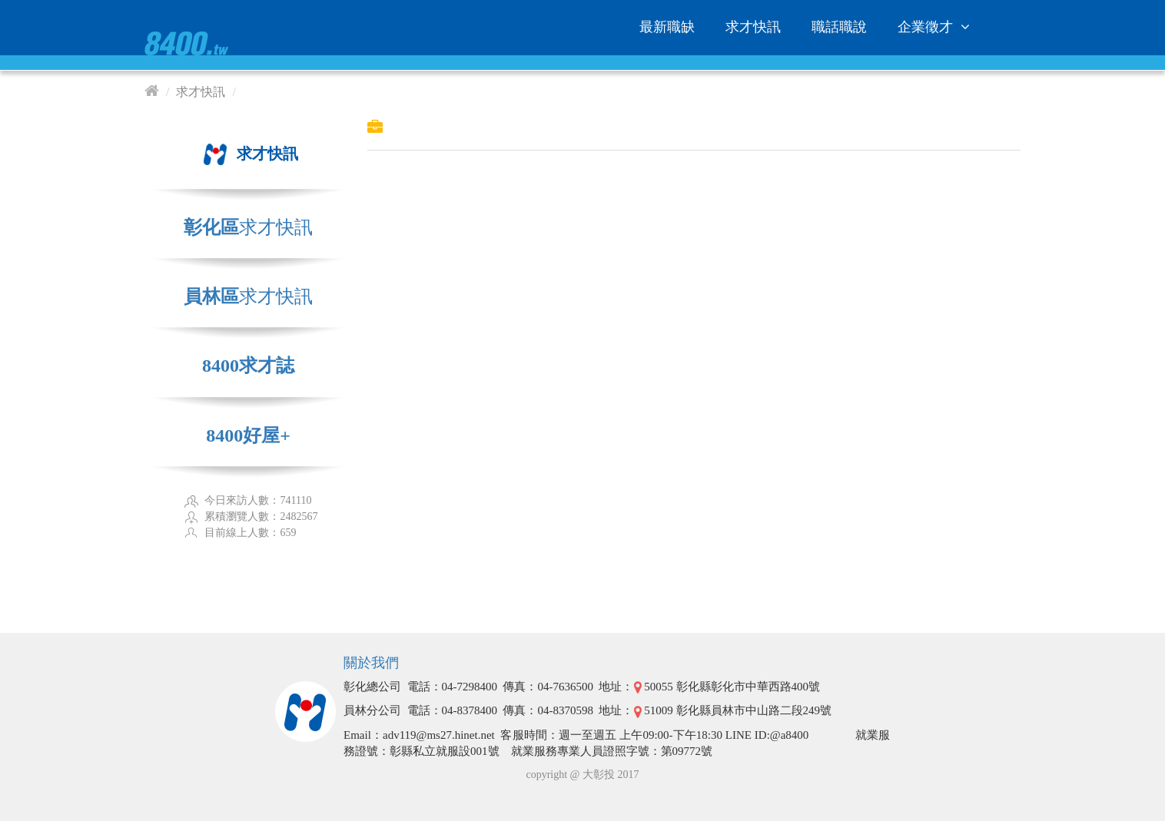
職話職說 (839, 27)
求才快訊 (753, 27)
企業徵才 (936, 27)
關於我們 (371, 662)
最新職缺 (667, 27)
